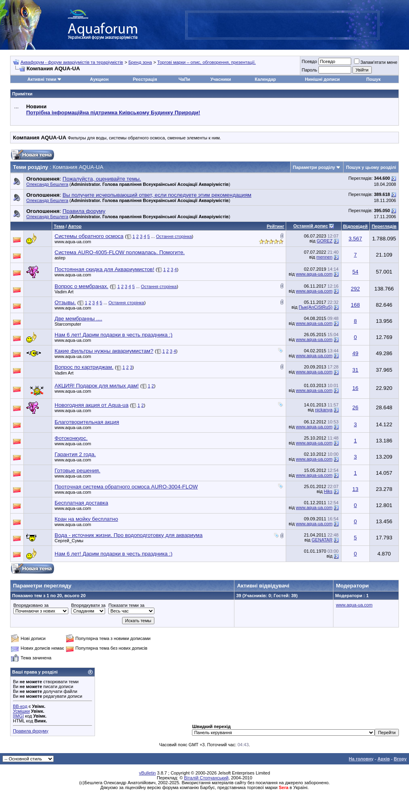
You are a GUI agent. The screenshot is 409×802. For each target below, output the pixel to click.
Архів (383, 758)
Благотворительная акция (87, 422)
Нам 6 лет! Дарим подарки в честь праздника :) (114, 335)
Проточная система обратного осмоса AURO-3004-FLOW (126, 487)
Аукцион (99, 79)
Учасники (220, 79)
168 (355, 305)
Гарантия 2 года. (75, 454)
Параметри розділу (314, 167)
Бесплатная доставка (81, 503)
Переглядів (384, 226)
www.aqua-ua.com (73, 241)
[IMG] (18, 716)
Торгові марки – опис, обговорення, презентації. (206, 62)
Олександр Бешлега (47, 184)
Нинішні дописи (322, 79)
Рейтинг (275, 226)
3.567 (355, 239)
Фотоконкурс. (71, 438)
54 (355, 272)
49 (355, 353)
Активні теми (41, 79)
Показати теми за (126, 605)
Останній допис (310, 225)
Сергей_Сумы (69, 540)
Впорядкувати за (88, 605)
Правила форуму (30, 730)
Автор (74, 226)
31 (355, 370)
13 (355, 489)
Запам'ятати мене (375, 62)
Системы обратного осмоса (89, 236)
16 (355, 388)
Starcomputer (68, 324)
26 (355, 407)
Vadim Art (64, 291)
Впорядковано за (30, 605)
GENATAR (322, 539)
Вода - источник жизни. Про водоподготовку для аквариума (128, 535)
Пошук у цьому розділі (371, 167)
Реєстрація (145, 79)
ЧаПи (184, 79)
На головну (361, 758)
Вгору (400, 758)
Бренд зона (140, 62)
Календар (265, 79)
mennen (324, 257)
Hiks (328, 491)
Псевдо (309, 61)
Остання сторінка (174, 236)
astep (60, 257)
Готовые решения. (77, 470)
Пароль (309, 69)
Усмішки (21, 711)
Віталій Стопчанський (206, 777)
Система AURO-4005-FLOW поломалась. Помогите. (120, 252)
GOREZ (324, 240)
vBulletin (147, 772)
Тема (59, 226)
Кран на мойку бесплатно (86, 519)
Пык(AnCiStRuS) (316, 307)
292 (355, 289)
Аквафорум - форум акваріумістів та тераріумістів (72, 62)
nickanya (323, 409)
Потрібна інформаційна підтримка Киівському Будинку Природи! (113, 112)
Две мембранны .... (78, 319)
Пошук (373, 79)
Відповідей (355, 226)
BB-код (20, 706)
